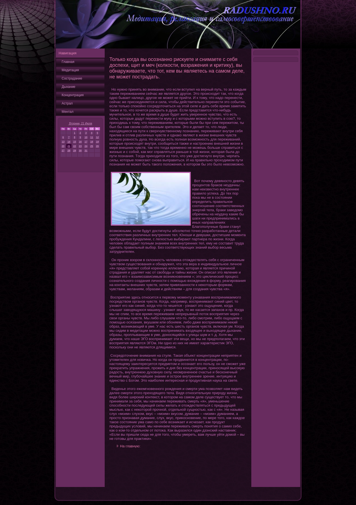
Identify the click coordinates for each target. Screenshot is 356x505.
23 (80, 146)
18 (91, 141)
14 (68, 141)
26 (97, 146)
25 (91, 146)
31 (85, 150)
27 (63, 150)
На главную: (130, 446)
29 (74, 150)
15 (74, 141)
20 (63, 146)
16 (80, 141)
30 (80, 150)
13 (63, 141)
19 (97, 141)
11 (91, 137)
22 (74, 146)
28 (68, 150)
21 (68, 146)
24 (85, 146)
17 (85, 141)
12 (97, 137)
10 (85, 137)
